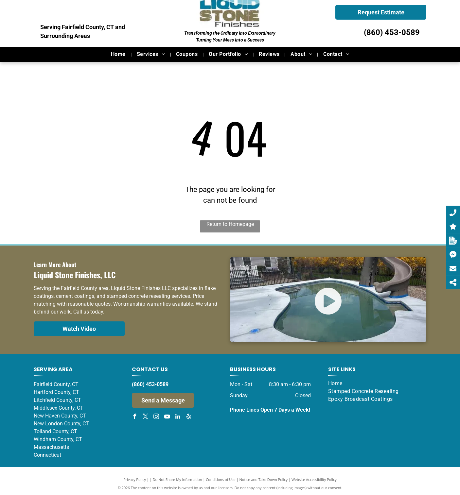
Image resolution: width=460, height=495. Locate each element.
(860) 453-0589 (392, 32)
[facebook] (134, 417)
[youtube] (167, 417)
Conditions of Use (221, 479)
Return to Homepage (230, 224)
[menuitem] (119, 54)
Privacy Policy (134, 479)
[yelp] (188, 417)
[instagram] (156, 417)
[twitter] (145, 417)
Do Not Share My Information (177, 479)
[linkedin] (177, 417)
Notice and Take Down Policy (263, 479)
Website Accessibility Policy (314, 479)
